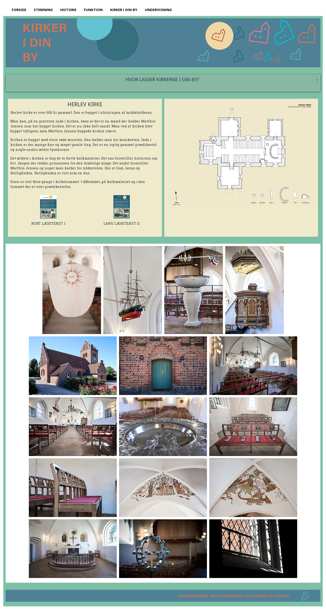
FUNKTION (93, 9)
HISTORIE (68, 9)
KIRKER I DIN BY (123, 9)
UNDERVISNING (158, 9)
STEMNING (43, 9)
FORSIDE (19, 9)
